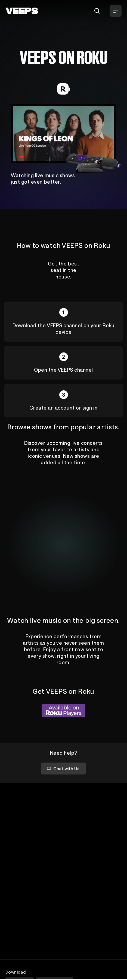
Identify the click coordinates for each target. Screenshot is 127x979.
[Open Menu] (116, 11)
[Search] (97, 11)
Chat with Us (63, 768)
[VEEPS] (21, 11)
